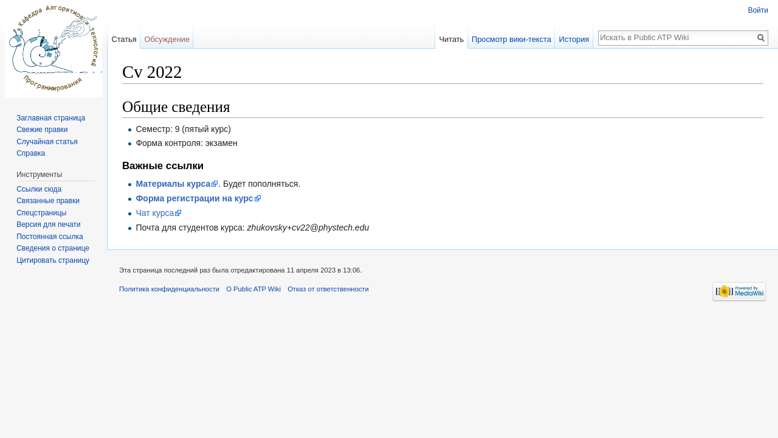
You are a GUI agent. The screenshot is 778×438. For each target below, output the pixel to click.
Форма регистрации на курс (194, 198)
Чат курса (155, 213)
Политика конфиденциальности (169, 289)
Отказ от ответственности (328, 289)
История (574, 39)
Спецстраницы (41, 213)
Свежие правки (41, 129)
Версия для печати (48, 224)
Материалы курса (173, 184)
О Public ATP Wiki (253, 289)
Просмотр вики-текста (511, 39)
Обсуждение (167, 39)
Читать (451, 39)
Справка (30, 153)
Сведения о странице (52, 248)
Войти (758, 10)
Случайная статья (46, 141)
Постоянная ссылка (49, 236)
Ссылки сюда (38, 189)
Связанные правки (48, 200)
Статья (123, 39)
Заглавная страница (50, 118)
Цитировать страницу (52, 260)
